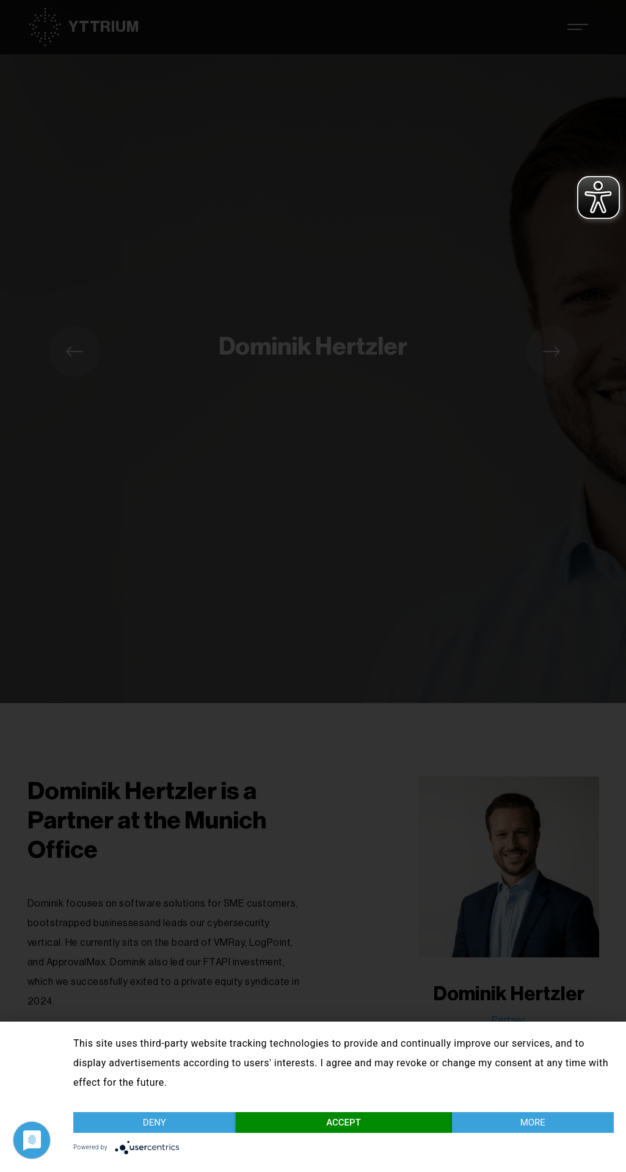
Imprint (603, 1149)
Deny (154, 1122)
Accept (343, 1122)
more (532, 1122)
